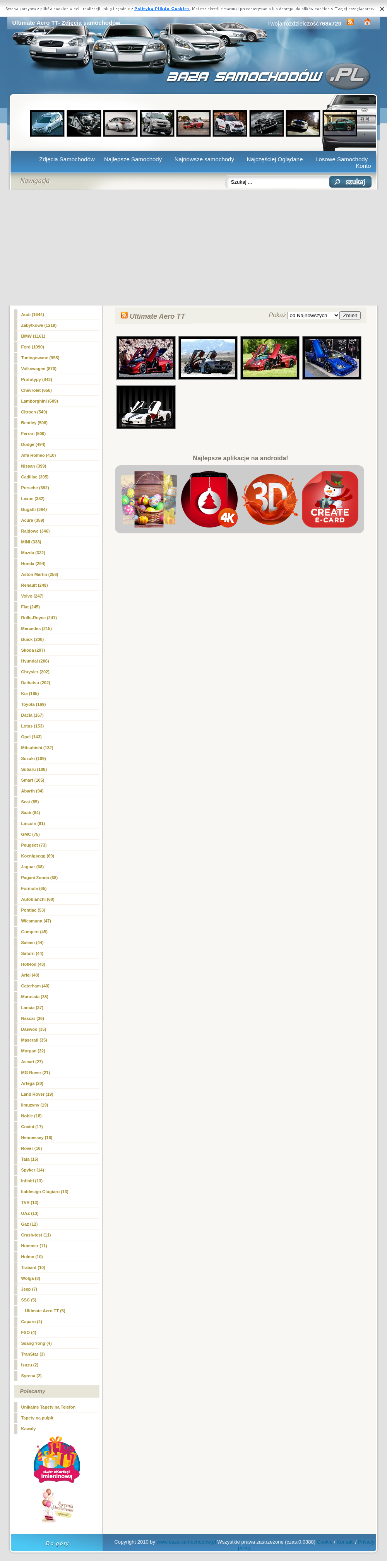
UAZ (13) (30, 1213)
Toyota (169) (33, 704)
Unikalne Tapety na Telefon (48, 1407)
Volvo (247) (32, 596)
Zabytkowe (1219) (39, 325)
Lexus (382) (33, 498)
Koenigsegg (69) (38, 856)
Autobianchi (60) (38, 899)
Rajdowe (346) (35, 531)
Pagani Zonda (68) (39, 877)
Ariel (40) (30, 975)
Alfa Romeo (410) (38, 455)
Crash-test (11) (36, 1235)
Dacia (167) (32, 715)
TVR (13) (30, 1202)
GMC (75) (30, 834)
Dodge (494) (33, 444)
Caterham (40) (35, 986)
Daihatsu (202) (35, 682)
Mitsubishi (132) (37, 747)
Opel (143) (31, 736)
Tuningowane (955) (40, 357)
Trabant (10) (33, 1267)
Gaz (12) (29, 1224)
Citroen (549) (34, 412)
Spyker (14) (32, 1170)
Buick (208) (32, 639)
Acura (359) (33, 520)
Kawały (28, 1428)
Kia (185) (30, 693)
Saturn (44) (32, 953)
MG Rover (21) (35, 1072)
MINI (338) (31, 542)
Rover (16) (31, 1148)
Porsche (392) (35, 487)
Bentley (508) (34, 422)
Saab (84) (30, 812)
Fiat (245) (30, 607)
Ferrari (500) (33, 433)
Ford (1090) (32, 347)
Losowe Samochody (341, 159)
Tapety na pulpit (37, 1418)
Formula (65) (34, 888)
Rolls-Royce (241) (39, 617)
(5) (45, 1310)
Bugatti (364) (34, 509)
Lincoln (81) (33, 823)
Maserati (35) (34, 1040)
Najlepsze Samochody (133, 159)
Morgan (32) (33, 1051)
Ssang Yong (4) (36, 1343)
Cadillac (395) (35, 477)
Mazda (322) (33, 552)
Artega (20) (32, 1083)
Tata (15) (29, 1159)
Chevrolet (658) (36, 390)
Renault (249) (34, 585)
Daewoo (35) (33, 1029)
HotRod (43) (33, 964)
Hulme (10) (32, 1256)
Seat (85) (30, 801)
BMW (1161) (33, 336)
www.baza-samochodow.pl (186, 1542)
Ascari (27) (32, 1061)
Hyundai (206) (35, 661)
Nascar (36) (32, 1018)
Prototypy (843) (36, 379)
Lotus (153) (32, 726)
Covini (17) (32, 1126)
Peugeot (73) (34, 845)
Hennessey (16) (37, 1137)
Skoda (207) (33, 650)
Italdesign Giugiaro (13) (44, 1191)
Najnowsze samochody (204, 159)
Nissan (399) (33, 466)
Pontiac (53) (33, 910)
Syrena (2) (31, 1375)
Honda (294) (33, 563)
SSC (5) (28, 1300)
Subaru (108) (34, 769)
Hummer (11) (34, 1245)
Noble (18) (31, 1116)
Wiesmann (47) (36, 921)
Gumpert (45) (34, 931)
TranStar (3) (33, 1354)
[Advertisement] (193, 247)
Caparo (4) (31, 1321)
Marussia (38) (34, 996)
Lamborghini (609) (39, 401)
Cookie (324, 1542)
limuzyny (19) (34, 1105)
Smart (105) (33, 780)
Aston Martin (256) (39, 574)
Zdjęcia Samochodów (66, 159)
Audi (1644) (32, 314)
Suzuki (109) (33, 758)
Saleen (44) (32, 942)
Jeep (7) (29, 1289)
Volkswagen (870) (39, 368)
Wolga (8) (30, 1278)
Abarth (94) (32, 791)
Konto (363, 165)
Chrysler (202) (35, 671)
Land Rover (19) (37, 1094)
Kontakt (345, 1542)
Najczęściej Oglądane (275, 159)
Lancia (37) (32, 1007)
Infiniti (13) (32, 1180)
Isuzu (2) (30, 1365)
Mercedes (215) (36, 628)
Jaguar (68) (32, 866)
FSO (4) (28, 1332)
